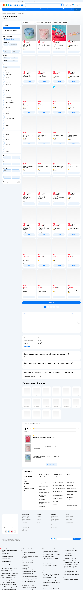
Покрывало (55, 504)
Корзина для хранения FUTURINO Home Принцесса (47, 447)
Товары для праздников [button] (29, 488)
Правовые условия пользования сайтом (18, 538)
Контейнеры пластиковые (71, 506)
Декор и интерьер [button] (28, 476)
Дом (8, 13)
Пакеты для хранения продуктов (59, 488)
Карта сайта (24, 530)
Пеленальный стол (42, 504)
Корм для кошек (69, 517)
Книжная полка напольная (57, 474)
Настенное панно (42, 493)
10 (57, 307)
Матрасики (69, 474)
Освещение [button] (26, 479)
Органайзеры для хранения (11, 30)
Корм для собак (69, 520)
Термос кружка (55, 489)
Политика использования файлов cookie (28, 526)
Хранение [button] (26, 490)
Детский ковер (69, 476)
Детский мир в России (6, 540)
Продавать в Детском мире (27, 517)
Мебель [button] (25, 478)
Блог (52, 526)
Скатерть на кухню (70, 482)
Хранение (13, 13)
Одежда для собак (69, 522)
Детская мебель (42, 489)
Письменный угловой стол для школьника (44, 503)
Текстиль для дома (70, 485)
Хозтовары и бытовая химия (44, 474)
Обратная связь (25, 529)
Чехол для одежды (70, 503)
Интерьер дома (41, 497)
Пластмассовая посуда (57, 496)
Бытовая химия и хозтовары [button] (30, 474)
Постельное (55, 506)
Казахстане (13, 540)
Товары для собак (69, 519)
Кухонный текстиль (70, 483)
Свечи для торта (70, 494)
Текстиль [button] (26, 485)
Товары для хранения (70, 500)
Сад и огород (55, 503)
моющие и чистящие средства (44, 477)
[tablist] (51, 322)
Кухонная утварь (56, 501)
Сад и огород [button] (26, 483)
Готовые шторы (69, 480)
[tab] (46, 322)
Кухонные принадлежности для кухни (59, 493)
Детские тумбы (55, 476)
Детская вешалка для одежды (72, 505)
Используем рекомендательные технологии (10, 539)
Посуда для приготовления (58, 495)
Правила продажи (25, 520)
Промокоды (24, 522)
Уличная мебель (56, 477)
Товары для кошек (69, 516)
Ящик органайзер (70, 499)
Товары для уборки (42, 476)
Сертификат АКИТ (25, 527)
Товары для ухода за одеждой (44, 487)
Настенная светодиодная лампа (58, 485)
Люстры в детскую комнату (58, 482)
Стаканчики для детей (57, 486)
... (55, 307)
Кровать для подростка (57, 479)
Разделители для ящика (10, 32)
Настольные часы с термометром (42, 496)
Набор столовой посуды (57, 491)
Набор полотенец (70, 477)
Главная (4, 13)
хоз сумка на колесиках (43, 486)
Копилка (40, 490)
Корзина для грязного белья (72, 502)
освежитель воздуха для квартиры (43, 483)
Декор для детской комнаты (44, 492)
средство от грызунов (43, 484)
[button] (77, 9)
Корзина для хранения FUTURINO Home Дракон (46, 456)
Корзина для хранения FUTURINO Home (44, 437)
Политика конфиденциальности (28, 523)
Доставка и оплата (25, 516)
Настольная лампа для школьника (59, 480)
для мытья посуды (42, 479)
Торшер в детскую (56, 483)
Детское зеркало (42, 499)
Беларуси (18, 540)
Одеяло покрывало (70, 479)
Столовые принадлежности (58, 498)
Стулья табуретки (42, 506)
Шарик (68, 496)
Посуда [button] (25, 481)
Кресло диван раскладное (43, 500)
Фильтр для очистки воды (57, 500)
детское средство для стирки (44, 480)
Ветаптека (68, 523)
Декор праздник (70, 497)
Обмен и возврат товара (26, 519)
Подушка (54, 507)
